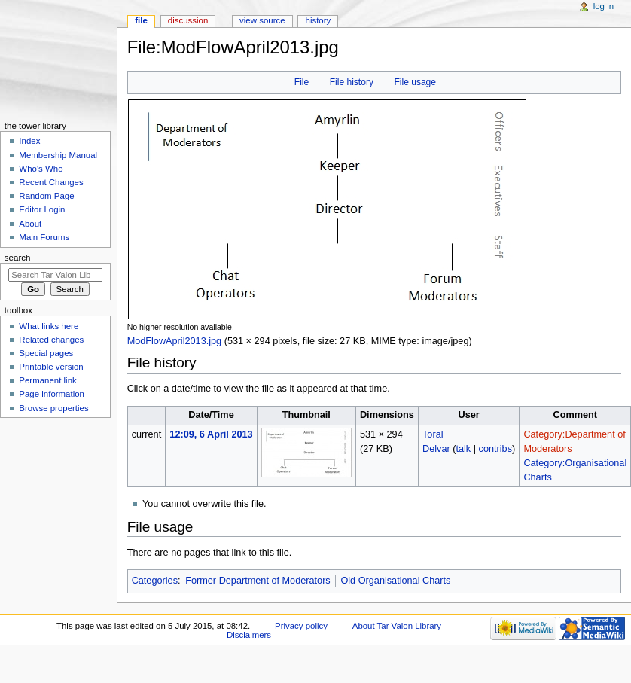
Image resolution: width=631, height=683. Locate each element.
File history (351, 82)
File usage (415, 82)
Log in (603, 6)
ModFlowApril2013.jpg (174, 341)
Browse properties (53, 408)
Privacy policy (301, 625)
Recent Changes (51, 182)
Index (29, 140)
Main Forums (44, 237)
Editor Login (42, 209)
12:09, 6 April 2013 (210, 434)
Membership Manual (58, 155)
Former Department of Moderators (258, 580)
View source (262, 20)
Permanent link (47, 380)
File (301, 82)
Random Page (46, 195)
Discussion (188, 20)
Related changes (51, 339)
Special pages (46, 353)
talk (463, 449)
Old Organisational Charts (395, 580)
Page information (51, 393)
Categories (155, 580)
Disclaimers (249, 634)
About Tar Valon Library (396, 625)
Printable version (51, 366)
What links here (48, 326)
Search (18, 257)
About (30, 223)
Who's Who (40, 168)
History (318, 20)
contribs (495, 449)
